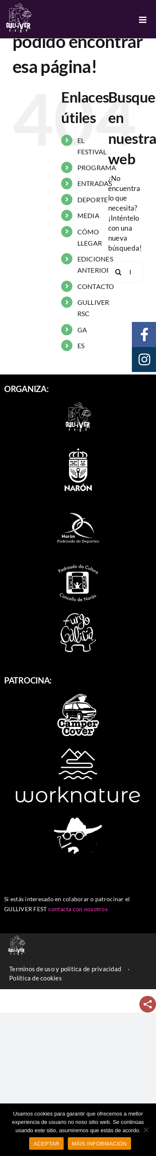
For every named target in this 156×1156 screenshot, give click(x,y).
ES (81, 345)
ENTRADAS (94, 183)
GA (82, 330)
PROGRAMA (96, 167)
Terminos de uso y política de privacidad (65, 969)
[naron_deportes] (78, 507)
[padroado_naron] (78, 565)
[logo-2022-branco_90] (78, 402)
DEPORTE (92, 200)
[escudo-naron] (78, 448)
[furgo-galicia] (78, 615)
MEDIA (88, 215)
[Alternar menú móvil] (143, 19)
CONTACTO (95, 286)
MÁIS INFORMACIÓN (99, 1144)
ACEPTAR (46, 1144)
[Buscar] (118, 271)
